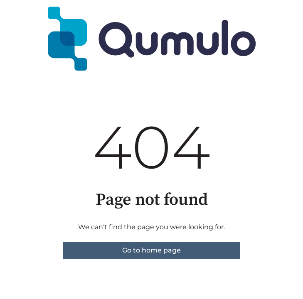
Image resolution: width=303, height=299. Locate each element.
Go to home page (151, 250)
